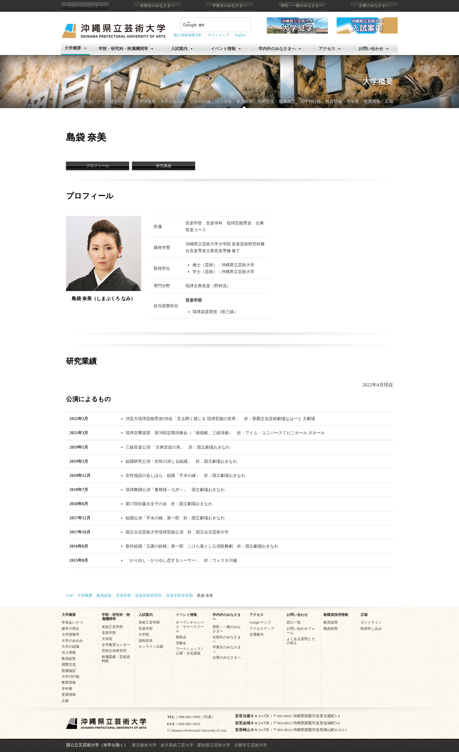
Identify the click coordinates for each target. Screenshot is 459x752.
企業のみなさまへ (374, 6)
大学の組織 (200, 101)
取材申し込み (371, 629)
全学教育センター (116, 645)
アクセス (327, 49)
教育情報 (333, 101)
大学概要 (73, 48)
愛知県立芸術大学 (213, 745)
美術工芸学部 (112, 627)
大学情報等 (145, 101)
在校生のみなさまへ (157, 6)
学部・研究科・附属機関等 (123, 49)
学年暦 (353, 101)
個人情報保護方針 (188, 35)
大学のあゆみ (172, 101)
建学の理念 (120, 101)
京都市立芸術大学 (250, 745)
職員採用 (330, 629)
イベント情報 (223, 49)
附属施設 (287, 101)
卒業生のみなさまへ (229, 6)
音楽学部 (109, 633)
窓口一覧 (294, 622)
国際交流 (266, 101)
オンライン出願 (151, 646)
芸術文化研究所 (114, 651)
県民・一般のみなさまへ (302, 6)
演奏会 (181, 643)
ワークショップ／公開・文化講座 (190, 651)
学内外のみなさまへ (277, 49)
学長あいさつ (92, 101)
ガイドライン (371, 622)
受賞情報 (372, 101)
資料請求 (146, 641)
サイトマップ (218, 35)
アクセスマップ (261, 629)
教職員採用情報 (335, 615)
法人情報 (223, 101)
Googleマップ (259, 622)
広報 (389, 101)
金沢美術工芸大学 (176, 745)
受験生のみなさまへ (85, 6)
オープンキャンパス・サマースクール (190, 626)
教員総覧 (244, 101)
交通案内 (256, 634)
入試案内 (179, 49)
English (240, 35)
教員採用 (330, 622)
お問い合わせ (370, 49)
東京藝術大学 (144, 745)
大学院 (107, 639)
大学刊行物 (310, 101)
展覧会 (181, 637)
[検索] (199, 25)
